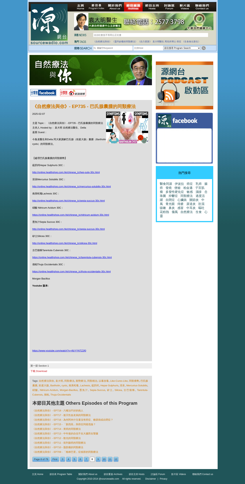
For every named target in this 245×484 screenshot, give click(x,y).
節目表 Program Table (61, 474)
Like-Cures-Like (119, 380)
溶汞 (122, 385)
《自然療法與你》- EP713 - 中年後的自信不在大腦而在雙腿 (65, 433)
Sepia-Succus (97, 390)
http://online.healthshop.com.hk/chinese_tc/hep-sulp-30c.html (66, 172)
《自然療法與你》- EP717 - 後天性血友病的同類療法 (61, 415)
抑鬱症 (173, 195)
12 (115, 459)
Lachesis (85, 385)
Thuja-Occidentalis (60, 394)
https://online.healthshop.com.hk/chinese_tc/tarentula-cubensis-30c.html (72, 257)
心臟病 (182, 199)
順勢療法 (81, 380)
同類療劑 (134, 380)
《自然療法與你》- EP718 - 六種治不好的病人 (57, 410)
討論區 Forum (158, 474)
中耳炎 (191, 208)
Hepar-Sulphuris (109, 385)
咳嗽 (163, 208)
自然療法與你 (46, 380)
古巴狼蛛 (129, 390)
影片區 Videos (178, 474)
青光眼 (170, 204)
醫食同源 (166, 183)
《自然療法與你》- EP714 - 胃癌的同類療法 (56, 428)
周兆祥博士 (170, 41)
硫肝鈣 (95, 385)
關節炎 (194, 199)
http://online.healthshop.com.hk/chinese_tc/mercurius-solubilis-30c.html (71, 186)
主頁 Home (37, 474)
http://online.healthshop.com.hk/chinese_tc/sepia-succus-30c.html (68, 200)
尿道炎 (191, 204)
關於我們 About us (87, 474)
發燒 (169, 187)
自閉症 (170, 199)
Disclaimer (150, 478)
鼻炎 (172, 208)
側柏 (46, 394)
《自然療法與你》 (102, 41)
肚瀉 (201, 204)
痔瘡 (180, 204)
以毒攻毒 (104, 380)
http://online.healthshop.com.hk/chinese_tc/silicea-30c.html (64, 243)
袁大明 (59, 380)
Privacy (163, 478)
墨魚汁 (83, 390)
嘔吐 (201, 208)
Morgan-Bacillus (69, 390)
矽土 (110, 390)
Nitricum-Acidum (49, 390)
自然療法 (186, 212)
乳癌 (199, 183)
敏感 (190, 191)
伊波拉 (179, 183)
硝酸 (35, 390)
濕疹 (199, 191)
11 (110, 459)
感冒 (180, 208)
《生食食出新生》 (191, 41)
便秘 (177, 187)
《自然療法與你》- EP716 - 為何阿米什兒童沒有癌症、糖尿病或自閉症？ (72, 419)
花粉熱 (164, 212)
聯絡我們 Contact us (202, 474)
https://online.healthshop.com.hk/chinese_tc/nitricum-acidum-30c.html (70, 214)
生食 (199, 212)
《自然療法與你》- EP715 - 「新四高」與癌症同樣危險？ (64, 424)
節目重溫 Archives (113, 474)
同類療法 (69, 380)
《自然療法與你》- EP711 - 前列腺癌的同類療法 (59, 442)
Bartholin (55, 385)
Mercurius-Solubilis (136, 385)
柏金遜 (188, 187)
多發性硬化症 (175, 191)
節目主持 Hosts (137, 474)
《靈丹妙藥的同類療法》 (124, 41)
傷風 (175, 212)
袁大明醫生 (158, 41)
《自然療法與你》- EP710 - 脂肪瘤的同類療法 (57, 447)
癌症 (179, 41)
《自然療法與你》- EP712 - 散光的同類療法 (56, 438)
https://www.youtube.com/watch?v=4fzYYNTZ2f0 (59, 350)
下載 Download (38, 371)
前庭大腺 (44, 385)
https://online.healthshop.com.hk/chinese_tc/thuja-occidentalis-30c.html (71, 271)
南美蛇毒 (74, 385)
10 (104, 459)
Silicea (118, 390)
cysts (64, 385)
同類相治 (92, 380)
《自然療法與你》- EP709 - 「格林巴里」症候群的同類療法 (65, 451)
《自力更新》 (145, 41)
